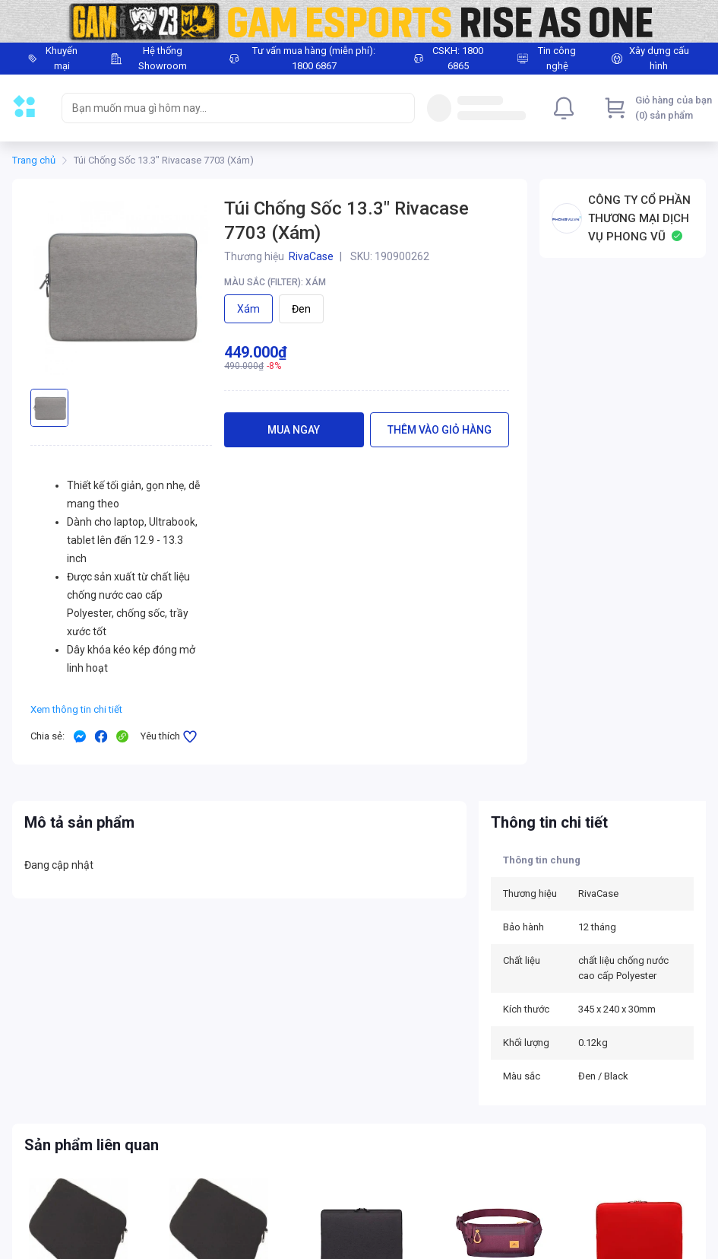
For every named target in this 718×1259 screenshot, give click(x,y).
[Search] (399, 108)
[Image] (359, 21)
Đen (301, 309)
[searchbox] (224, 108)
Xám (248, 309)
